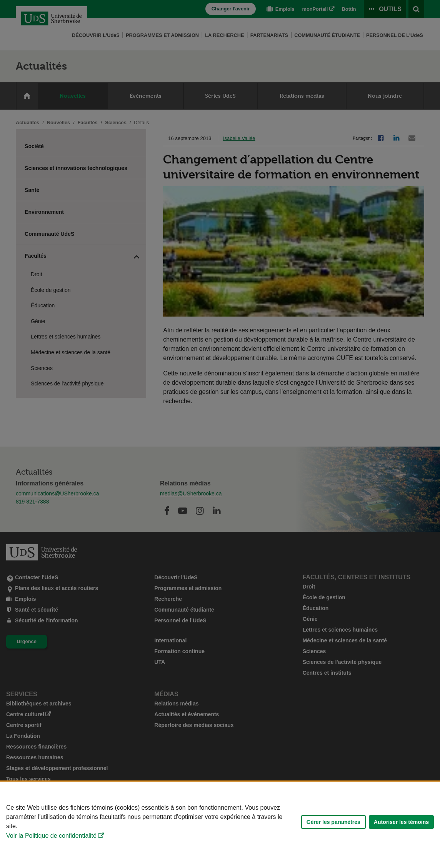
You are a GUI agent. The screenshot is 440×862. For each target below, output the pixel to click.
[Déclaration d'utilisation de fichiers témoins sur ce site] (220, 822)
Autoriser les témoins (401, 822)
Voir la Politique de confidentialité (51, 835)
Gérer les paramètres (333, 822)
